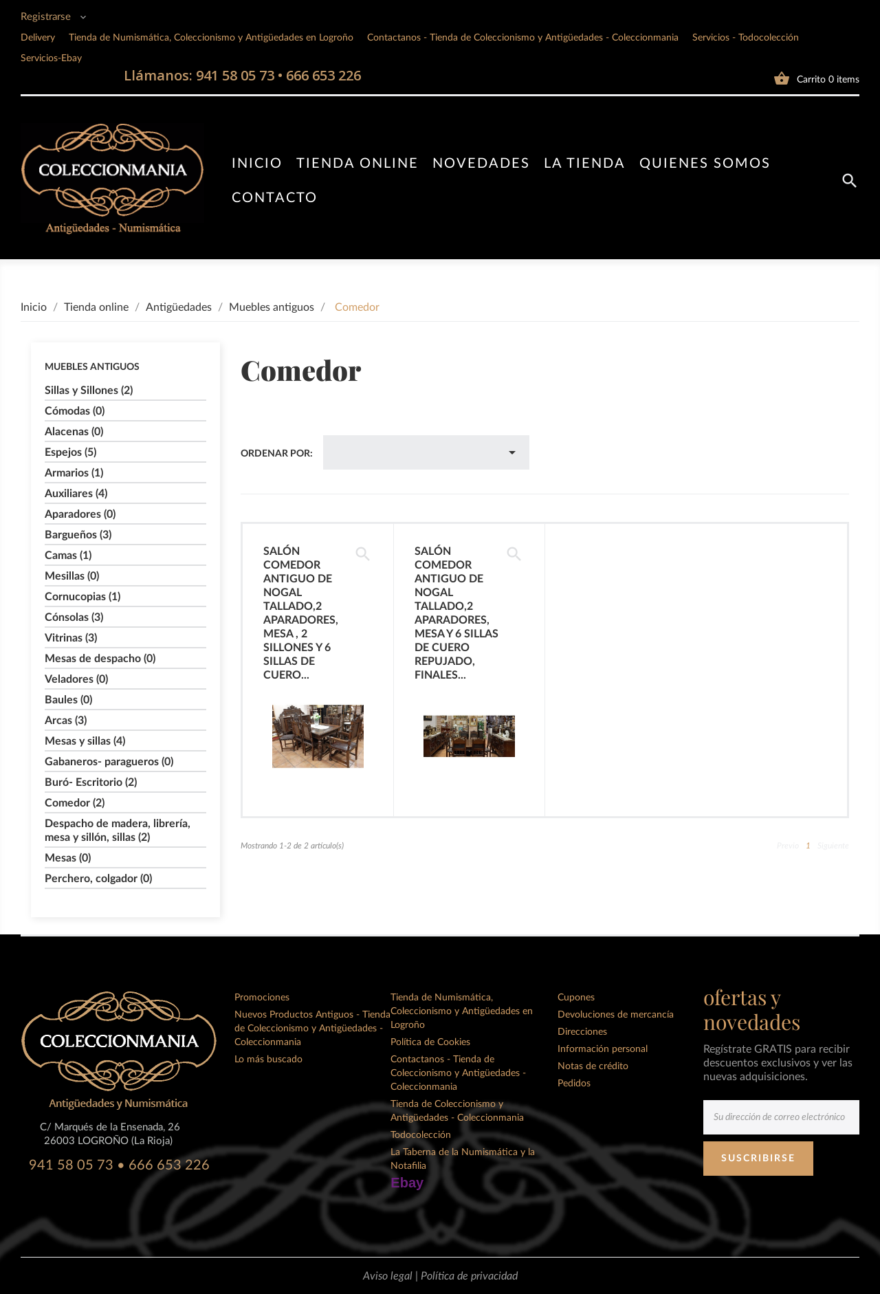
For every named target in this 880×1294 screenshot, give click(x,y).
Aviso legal (389, 1276)
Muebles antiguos (92, 367)
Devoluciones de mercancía (616, 1015)
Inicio (257, 164)
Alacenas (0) (74, 431)
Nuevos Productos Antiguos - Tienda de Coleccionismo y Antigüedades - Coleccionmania (312, 1028)
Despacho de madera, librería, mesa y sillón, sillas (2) (117, 830)
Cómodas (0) (74, 411)
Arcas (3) (66, 720)
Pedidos (574, 1083)
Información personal (603, 1049)
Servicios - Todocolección (745, 38)
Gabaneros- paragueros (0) (109, 761)
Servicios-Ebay (51, 58)
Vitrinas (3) (71, 638)
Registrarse (47, 17)
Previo (788, 846)
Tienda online (357, 164)
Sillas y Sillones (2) (89, 390)
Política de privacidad (469, 1276)
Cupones (576, 997)
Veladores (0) (76, 679)
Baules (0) (68, 699)
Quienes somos (705, 164)
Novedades (481, 164)
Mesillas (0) (72, 576)
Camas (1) (68, 555)
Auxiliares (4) (76, 493)
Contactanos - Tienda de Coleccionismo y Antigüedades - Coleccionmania (523, 38)
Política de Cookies (430, 1042)
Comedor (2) (74, 803)
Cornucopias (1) (82, 596)
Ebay (407, 1182)
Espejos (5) (70, 452)
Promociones (261, 997)
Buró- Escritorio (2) (91, 782)
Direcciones (582, 1032)
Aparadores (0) (80, 514)
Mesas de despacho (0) (100, 658)
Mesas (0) (68, 858)
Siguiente (833, 846)
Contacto (275, 198)
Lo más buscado (268, 1059)
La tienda (585, 164)
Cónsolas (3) (74, 617)
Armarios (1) (74, 473)
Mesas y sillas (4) (85, 741)
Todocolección (420, 1135)
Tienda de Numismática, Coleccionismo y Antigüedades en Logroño (211, 38)
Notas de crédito (593, 1066)
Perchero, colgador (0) (98, 878)
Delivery (38, 38)
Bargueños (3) (78, 534)
